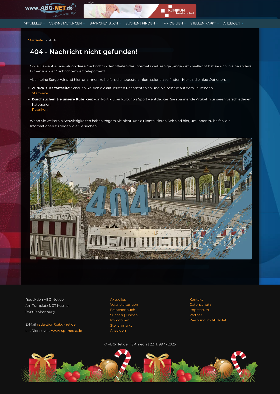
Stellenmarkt (121, 325)
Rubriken (40, 110)
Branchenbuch (122, 310)
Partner (196, 315)
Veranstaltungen (124, 305)
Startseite (35, 40)
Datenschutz (200, 305)
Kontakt (196, 300)
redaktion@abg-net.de (56, 324)
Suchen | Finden (124, 315)
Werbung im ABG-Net (208, 320)
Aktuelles (118, 300)
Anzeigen (118, 330)
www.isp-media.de (66, 331)
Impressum (199, 310)
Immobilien (120, 320)
